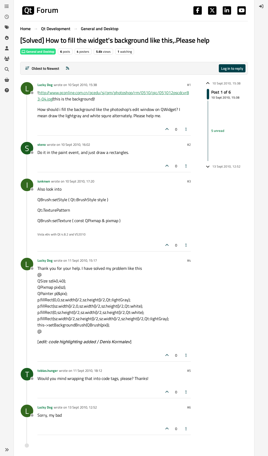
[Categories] (7, 6)
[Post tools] (186, 129)
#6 (189, 407)
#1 (189, 84)
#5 (189, 370)
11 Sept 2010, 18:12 (87, 370)
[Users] (7, 48)
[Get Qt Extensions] (7, 80)
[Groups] (7, 59)
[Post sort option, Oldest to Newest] (42, 68)
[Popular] (7, 38)
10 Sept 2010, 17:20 (79, 181)
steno (41, 144)
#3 (189, 181)
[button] (7, 450)
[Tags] (7, 27)
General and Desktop (37, 51)
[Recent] (7, 17)
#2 (189, 144)
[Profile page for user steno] (27, 148)
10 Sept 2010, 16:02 (75, 144)
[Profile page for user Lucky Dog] (27, 88)
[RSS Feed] (67, 68)
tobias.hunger (47, 370)
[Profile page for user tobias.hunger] (27, 374)
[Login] (261, 6)
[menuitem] (261, 6)
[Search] (7, 69)
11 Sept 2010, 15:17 (82, 260)
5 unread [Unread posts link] (217, 130)
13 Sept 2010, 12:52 (82, 407)
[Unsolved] (7, 90)
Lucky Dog (45, 84)
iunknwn (43, 181)
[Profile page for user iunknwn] (27, 185)
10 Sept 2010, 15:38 (82, 84)
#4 (189, 260)
